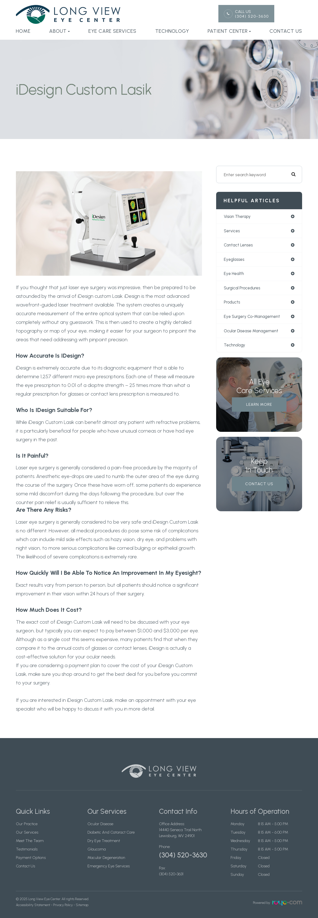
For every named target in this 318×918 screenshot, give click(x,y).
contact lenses (239, 245)
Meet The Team (30, 849)
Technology (172, 31)
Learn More (259, 407)
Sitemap (82, 905)
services (232, 231)
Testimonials (27, 858)
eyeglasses (235, 260)
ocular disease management (253, 333)
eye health (234, 274)
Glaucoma (96, 858)
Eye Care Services (112, 31)
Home (23, 31)
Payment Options (31, 866)
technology (235, 347)
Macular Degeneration (106, 866)
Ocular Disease (100, 832)
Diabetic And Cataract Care (111, 841)
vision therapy (238, 216)
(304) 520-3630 (252, 16)
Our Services (27, 841)
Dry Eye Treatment (103, 849)
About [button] (59, 31)
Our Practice (27, 832)
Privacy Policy (63, 905)
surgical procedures (243, 289)
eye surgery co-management (253, 318)
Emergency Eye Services (108, 875)
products (232, 303)
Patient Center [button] (229, 31)
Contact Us (286, 31)
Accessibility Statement (33, 905)
